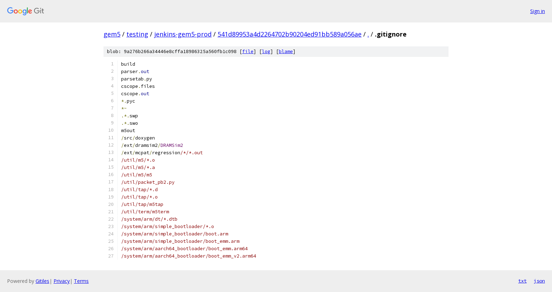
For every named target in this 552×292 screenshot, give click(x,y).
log (266, 51)
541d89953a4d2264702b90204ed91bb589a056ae (290, 34)
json (539, 281)
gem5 (112, 34)
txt (522, 281)
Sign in (537, 11)
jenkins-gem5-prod (183, 34)
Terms (81, 281)
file (247, 51)
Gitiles (42, 281)
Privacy (62, 281)
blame (286, 51)
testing (137, 34)
